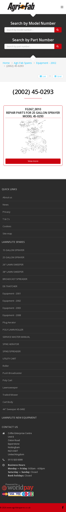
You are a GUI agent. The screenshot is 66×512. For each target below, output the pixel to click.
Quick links (9, 189)
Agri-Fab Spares (23, 63)
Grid (58, 76)
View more (33, 161)
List (43, 76)
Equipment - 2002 (46, 63)
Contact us (10, 427)
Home (6, 63)
